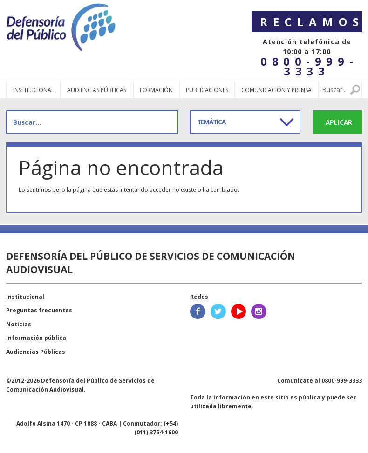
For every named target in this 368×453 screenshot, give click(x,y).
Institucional (33, 90)
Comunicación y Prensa (276, 90)
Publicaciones (207, 90)
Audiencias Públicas (35, 352)
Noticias (18, 324)
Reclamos (311, 21)
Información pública (36, 338)
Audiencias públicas (96, 90)
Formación (156, 90)
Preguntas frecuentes (39, 310)
